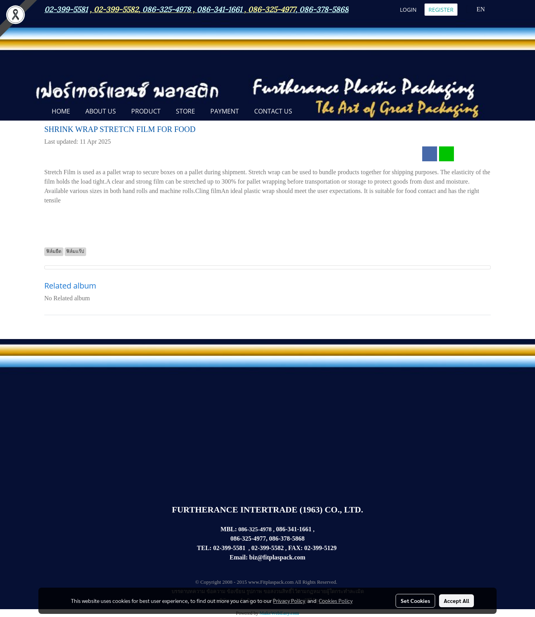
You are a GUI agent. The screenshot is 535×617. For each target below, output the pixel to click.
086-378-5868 (324, 8)
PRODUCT (146, 111)
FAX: (295, 548)
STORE (185, 111)
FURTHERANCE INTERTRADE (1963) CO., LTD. (267, 509)
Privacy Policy (289, 600)
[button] (307, 112)
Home (61, 111)
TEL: (204, 548)
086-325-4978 (166, 8)
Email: (239, 557)
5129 (330, 548)
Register (441, 9)
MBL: (229, 529)
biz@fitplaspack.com (277, 557)
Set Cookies (415, 600)
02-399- (314, 548)
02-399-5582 (116, 8)
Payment (224, 111)
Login (408, 9)
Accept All (456, 600)
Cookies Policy (335, 600)
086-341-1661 (294, 529)
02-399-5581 (229, 548)
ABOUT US (100, 111)
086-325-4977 (271, 8)
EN (475, 9)
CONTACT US (273, 111)
